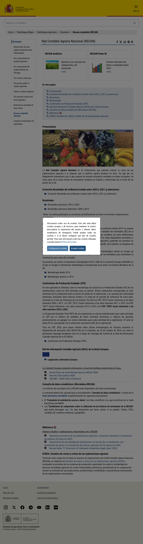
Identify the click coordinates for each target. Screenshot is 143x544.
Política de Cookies (69, 242)
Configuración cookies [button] (57, 248)
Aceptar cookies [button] (77, 248)
